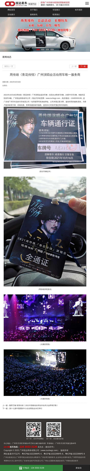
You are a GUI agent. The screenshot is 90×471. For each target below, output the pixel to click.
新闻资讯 (33, 14)
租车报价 (78, 10)
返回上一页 (8, 66)
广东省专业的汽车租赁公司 (32, 461)
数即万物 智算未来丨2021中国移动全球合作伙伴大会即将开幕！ (33, 405)
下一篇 (83, 66)
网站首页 (11, 10)
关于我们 (33, 10)
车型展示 (56, 10)
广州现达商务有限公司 (42, 3)
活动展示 (11, 14)
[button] (38, 49)
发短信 (76, 468)
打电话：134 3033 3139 (31, 468)
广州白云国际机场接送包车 (53, 461)
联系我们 (56, 14)
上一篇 (74, 66)
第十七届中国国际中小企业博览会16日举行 (25, 408)
